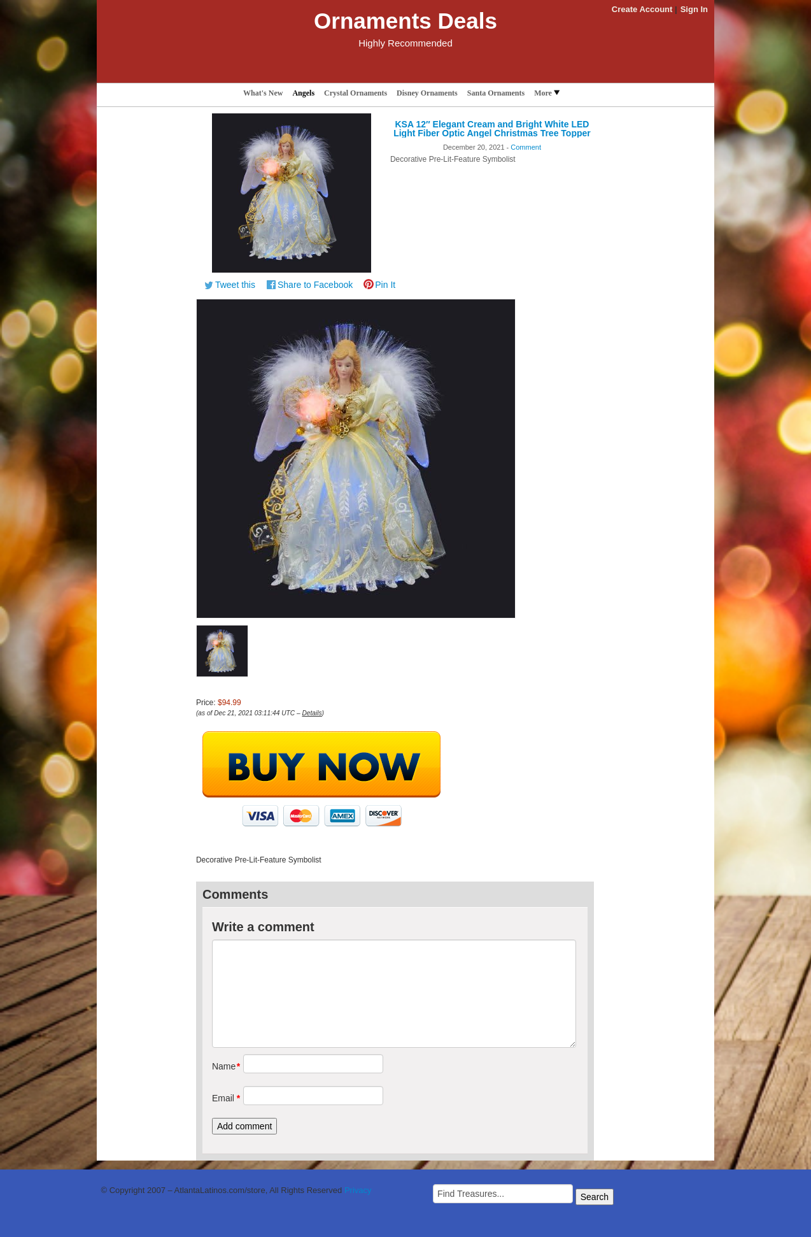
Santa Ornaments (496, 93)
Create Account (642, 9)
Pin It (385, 285)
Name (223, 1066)
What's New (263, 93)
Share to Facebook (315, 285)
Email (223, 1098)
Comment (526, 147)
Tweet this (235, 285)
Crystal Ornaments (355, 93)
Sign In (694, 9)
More (547, 93)
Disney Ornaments (427, 93)
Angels (303, 93)
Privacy (358, 1190)
